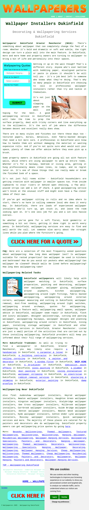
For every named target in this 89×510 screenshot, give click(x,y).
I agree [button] (54, 497)
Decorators (57, 444)
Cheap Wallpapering (73, 450)
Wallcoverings (30, 435)
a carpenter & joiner (50, 352)
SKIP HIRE (80, 362)
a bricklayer (32, 365)
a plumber (76, 368)
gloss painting (41, 368)
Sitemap (4, 488)
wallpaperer (24, 346)
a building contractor (33, 355)
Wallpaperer (64, 457)
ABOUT (60, 17)
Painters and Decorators (39, 441)
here (67, 426)
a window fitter (44, 362)
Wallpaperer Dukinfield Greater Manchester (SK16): (38, 43)
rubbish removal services (33, 377)
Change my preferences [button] (60, 502)
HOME (53, 17)
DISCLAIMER (80, 17)
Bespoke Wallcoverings (27, 432)
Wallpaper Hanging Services (52, 438)
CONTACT (69, 17)
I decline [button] (64, 497)
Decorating (79, 447)
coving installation (69, 371)
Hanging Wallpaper (73, 435)
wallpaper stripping (30, 374)
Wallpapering (10, 444)
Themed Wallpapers (59, 432)
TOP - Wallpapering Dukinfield (21, 465)
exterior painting (47, 380)
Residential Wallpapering (18, 438)
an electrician (73, 374)
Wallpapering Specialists (19, 447)
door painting (26, 371)
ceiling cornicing (14, 358)
